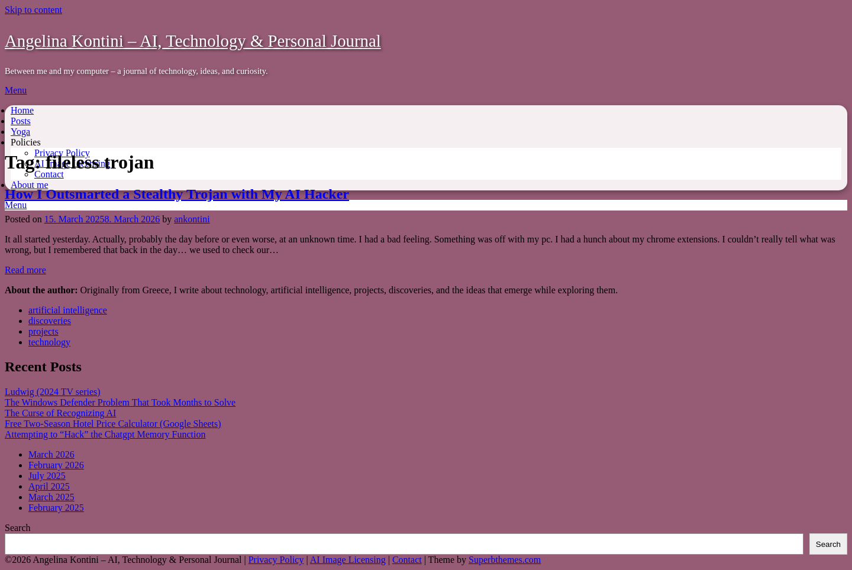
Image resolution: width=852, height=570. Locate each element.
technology (49, 342)
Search (18, 528)
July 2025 (47, 476)
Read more (25, 270)
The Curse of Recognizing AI (60, 413)
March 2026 (51, 454)
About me (30, 185)
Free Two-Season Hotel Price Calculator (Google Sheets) (113, 424)
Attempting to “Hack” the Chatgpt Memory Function (105, 434)
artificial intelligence (67, 310)
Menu (16, 90)
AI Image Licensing (348, 560)
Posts (21, 121)
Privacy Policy (276, 560)
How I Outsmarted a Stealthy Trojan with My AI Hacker (177, 194)
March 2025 (51, 497)
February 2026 (56, 465)
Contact (49, 174)
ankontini (191, 219)
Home (22, 110)
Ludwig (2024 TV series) (53, 392)
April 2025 (49, 486)
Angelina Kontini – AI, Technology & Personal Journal (193, 40)
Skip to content (33, 10)
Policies (26, 142)
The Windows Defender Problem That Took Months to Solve (120, 402)
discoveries (49, 321)
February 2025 (56, 508)
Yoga (20, 132)
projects (43, 331)
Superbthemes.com (505, 560)
